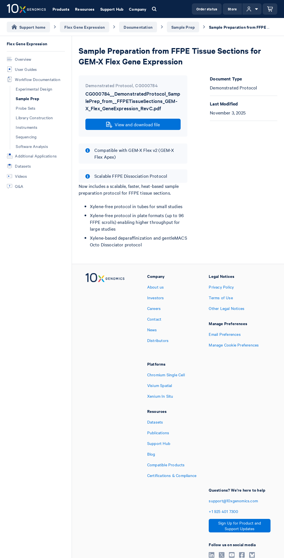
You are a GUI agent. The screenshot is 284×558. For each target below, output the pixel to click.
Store (232, 9)
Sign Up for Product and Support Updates (239, 525)
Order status (206, 9)
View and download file (133, 124)
